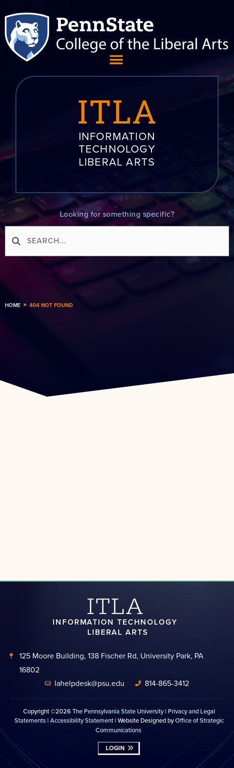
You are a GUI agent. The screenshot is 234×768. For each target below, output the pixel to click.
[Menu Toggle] (116, 60)
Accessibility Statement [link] (81, 720)
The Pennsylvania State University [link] (118, 711)
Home (12, 305)
